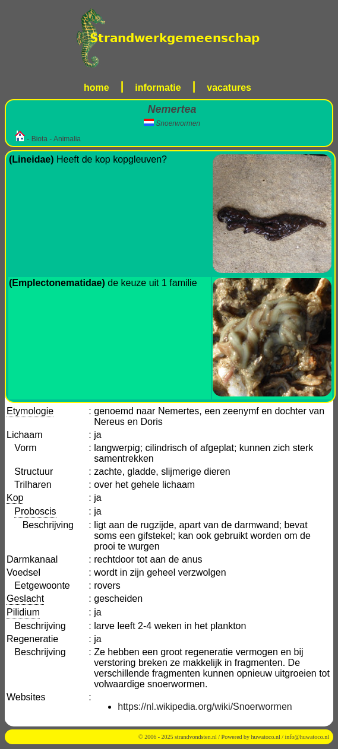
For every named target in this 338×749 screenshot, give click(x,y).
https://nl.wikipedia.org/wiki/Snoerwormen (205, 707)
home (96, 87)
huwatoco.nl (265, 737)
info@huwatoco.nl (307, 737)
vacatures (229, 87)
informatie (158, 87)
